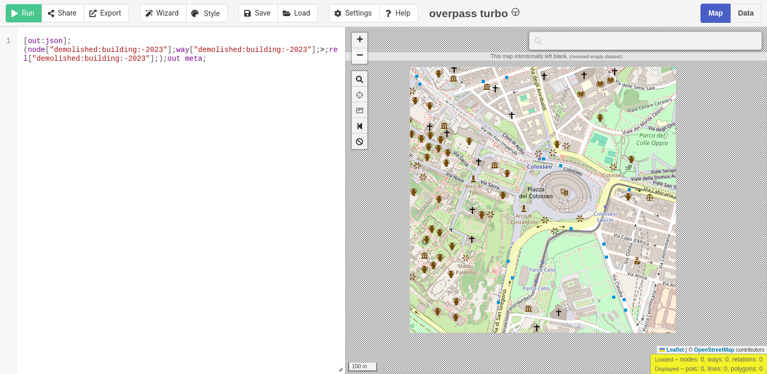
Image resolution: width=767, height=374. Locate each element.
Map (715, 13)
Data (745, 13)
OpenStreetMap (714, 349)
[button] (359, 40)
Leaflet (671, 349)
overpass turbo (474, 12)
